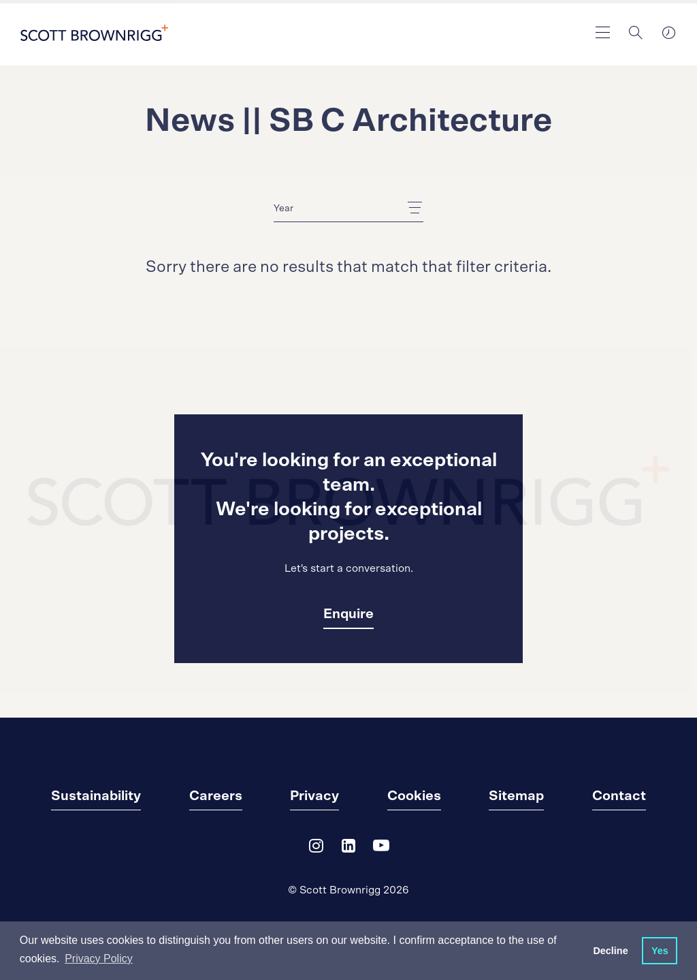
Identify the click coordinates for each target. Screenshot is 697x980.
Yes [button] (659, 950)
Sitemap (516, 796)
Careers (215, 796)
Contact (619, 796)
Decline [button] (610, 950)
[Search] (636, 33)
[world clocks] (668, 33)
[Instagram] (316, 849)
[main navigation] (603, 33)
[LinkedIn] (348, 849)
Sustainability (96, 796)
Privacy (314, 796)
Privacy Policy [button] (99, 958)
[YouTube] (381, 849)
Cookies (414, 796)
